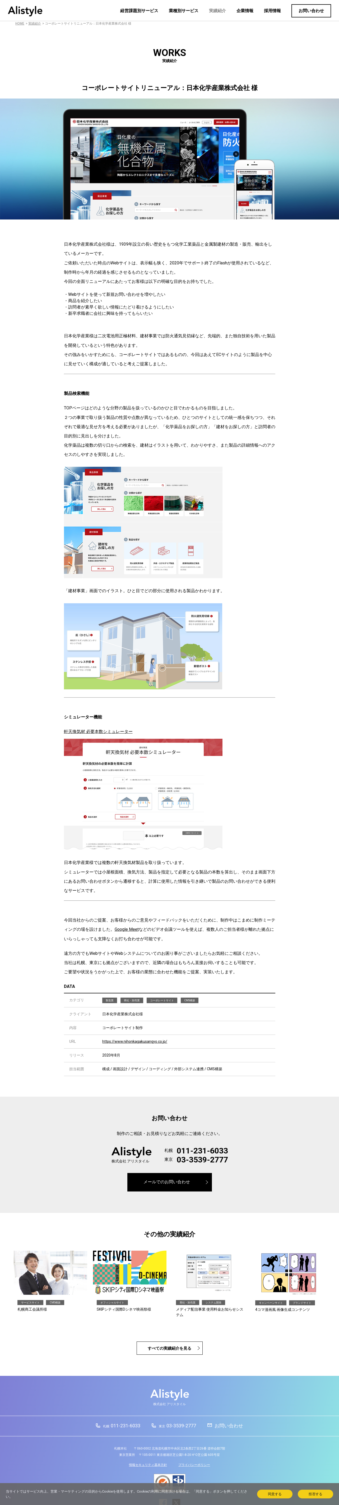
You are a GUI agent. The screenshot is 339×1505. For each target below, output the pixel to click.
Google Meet (127, 929)
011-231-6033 (202, 1150)
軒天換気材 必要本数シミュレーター (98, 731)
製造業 (110, 1000)
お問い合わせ (311, 10)
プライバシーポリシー (194, 1465)
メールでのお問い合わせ (166, 1181)
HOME (19, 23)
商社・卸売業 (132, 1000)
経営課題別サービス (139, 10)
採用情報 (272, 10)
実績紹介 (217, 10)
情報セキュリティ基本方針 (148, 1465)
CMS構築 (189, 1000)
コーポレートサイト (162, 1000)
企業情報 (244, 10)
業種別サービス (183, 10)
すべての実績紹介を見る (169, 1348)
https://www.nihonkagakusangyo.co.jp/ (134, 1041)
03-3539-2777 (202, 1159)
